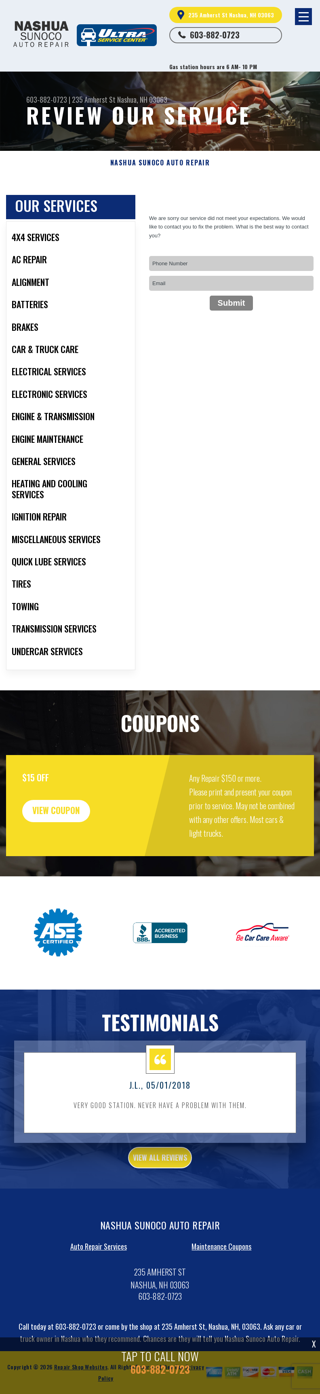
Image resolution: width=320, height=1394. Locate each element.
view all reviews (160, 1178)
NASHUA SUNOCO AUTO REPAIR (160, 163)
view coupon (66, 832)
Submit (231, 302)
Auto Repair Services (98, 1267)
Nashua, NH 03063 (142, 99)
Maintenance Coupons (221, 1267)
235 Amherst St (94, 99)
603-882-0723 (215, 34)
